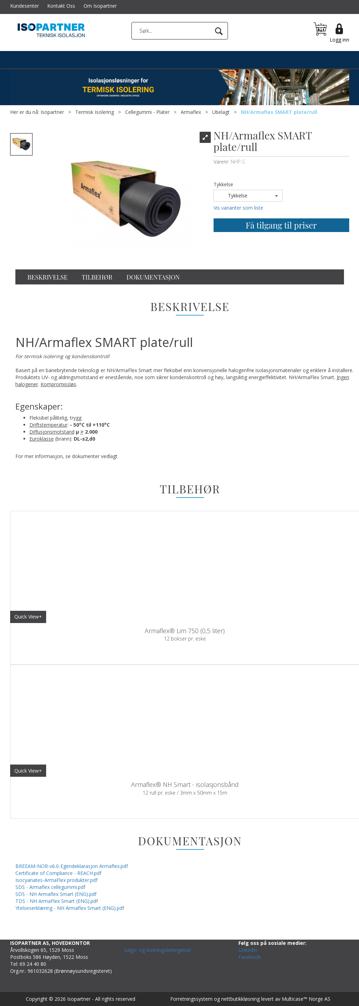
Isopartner (52, 112)
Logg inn (339, 39)
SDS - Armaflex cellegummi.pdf (50, 887)
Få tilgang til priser (281, 225)
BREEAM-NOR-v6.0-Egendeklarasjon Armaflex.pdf (71, 866)
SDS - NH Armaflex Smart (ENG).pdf (55, 894)
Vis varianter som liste (238, 207)
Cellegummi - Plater (147, 112)
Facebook (249, 957)
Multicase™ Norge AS (306, 999)
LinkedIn (247, 950)
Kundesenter (24, 5)
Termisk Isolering (94, 112)
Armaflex (191, 112)
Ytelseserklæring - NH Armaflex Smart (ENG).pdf (69, 908)
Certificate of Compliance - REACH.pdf (58, 873)
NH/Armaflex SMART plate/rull (279, 112)
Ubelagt (221, 112)
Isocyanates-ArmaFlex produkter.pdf (56, 880)
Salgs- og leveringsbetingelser (157, 950)
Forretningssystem (191, 999)
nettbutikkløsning (240, 999)
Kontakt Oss (61, 5)
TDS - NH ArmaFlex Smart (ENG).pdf (56, 901)
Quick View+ (28, 616)
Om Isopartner (100, 5)
